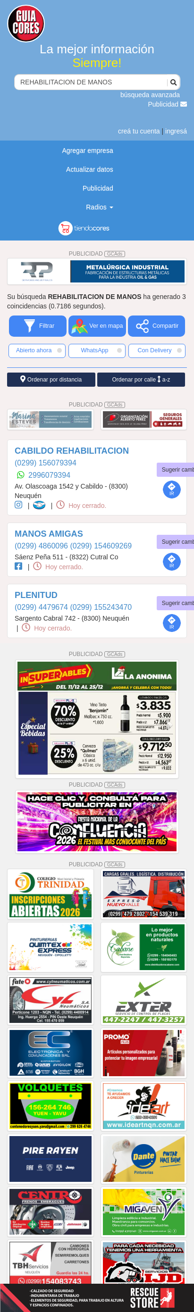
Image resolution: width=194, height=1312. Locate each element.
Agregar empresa (87, 150)
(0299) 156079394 (45, 463)
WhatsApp (101, 350)
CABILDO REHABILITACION (72, 451)
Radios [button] (99, 207)
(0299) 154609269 (101, 546)
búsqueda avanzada (150, 95)
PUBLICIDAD (97, 253)
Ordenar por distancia (51, 379)
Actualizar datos (89, 169)
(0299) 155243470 (101, 607)
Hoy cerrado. (81, 505)
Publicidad (167, 104)
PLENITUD (36, 595)
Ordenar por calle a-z (141, 379)
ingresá (176, 131)
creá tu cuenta (139, 131)
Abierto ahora (39, 350)
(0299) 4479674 (42, 607)
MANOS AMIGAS (49, 534)
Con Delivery (159, 350)
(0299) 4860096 (42, 546)
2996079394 (49, 475)
